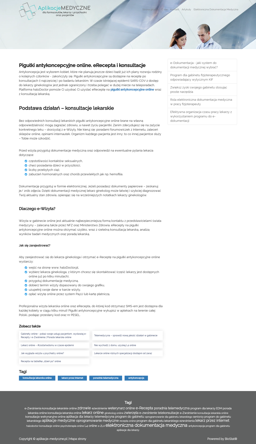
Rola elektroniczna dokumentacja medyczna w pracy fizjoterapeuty (201, 102)
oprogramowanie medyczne (98, 421)
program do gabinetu (130, 416)
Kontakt (174, 9)
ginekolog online (114, 413)
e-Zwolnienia (33, 408)
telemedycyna (105, 416)
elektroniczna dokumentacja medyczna (146, 425)
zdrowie (84, 408)
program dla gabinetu (218, 426)
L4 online (91, 425)
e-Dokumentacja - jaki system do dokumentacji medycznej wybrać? (194, 65)
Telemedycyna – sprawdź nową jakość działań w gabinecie (125, 335)
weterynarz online (122, 408)
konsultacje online (49, 426)
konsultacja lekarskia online (212, 413)
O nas (164, 9)
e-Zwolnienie (188, 413)
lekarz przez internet (72, 378)
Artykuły (186, 9)
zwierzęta (131, 413)
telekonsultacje (169, 413)
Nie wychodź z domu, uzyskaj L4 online (115, 345)
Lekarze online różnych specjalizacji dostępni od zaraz (123, 353)
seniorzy (198, 416)
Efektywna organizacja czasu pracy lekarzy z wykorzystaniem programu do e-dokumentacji (201, 116)
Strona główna (150, 9)
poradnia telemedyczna (105, 378)
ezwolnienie (100, 408)
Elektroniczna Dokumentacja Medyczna (216, 9)
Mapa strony (77, 439)
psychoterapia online (72, 426)
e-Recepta (145, 408)
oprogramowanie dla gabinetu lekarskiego (169, 416)
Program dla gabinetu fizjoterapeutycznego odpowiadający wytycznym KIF (200, 77)
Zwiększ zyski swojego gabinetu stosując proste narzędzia (198, 90)
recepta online (128, 420)
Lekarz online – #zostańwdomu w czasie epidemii (47, 345)
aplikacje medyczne (59, 420)
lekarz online (93, 412)
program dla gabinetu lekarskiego (157, 420)
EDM (219, 408)
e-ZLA (101, 426)
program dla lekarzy (203, 408)
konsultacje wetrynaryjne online (45, 416)
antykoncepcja (136, 378)
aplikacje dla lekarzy (128, 430)
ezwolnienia (187, 420)
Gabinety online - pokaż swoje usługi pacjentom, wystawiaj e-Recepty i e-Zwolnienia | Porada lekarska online (54, 336)
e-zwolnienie (148, 413)
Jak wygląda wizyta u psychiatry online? (42, 353)
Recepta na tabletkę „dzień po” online (41, 361)
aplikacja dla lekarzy (80, 416)
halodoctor (32, 426)
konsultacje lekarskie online (59, 408)
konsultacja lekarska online (37, 378)
